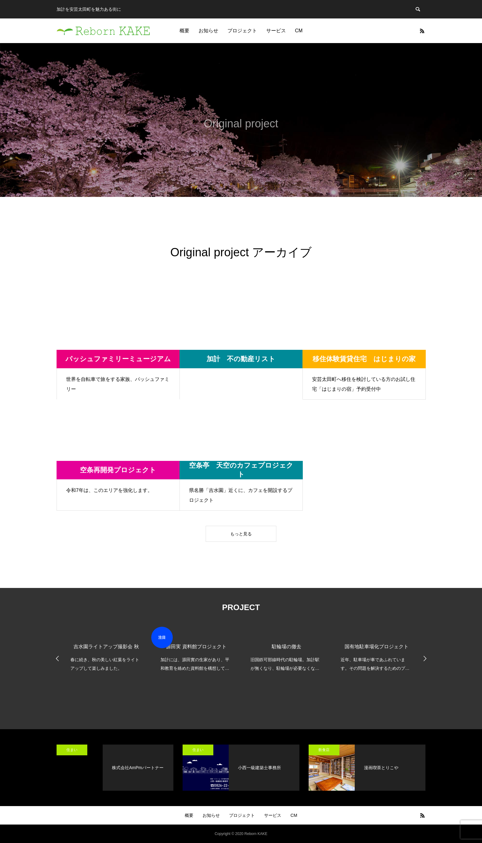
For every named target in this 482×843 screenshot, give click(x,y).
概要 (184, 30)
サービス (276, 30)
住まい (71, 750)
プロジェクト (242, 30)
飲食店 (324, 750)
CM (299, 30)
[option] (106, 650)
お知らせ (208, 30)
